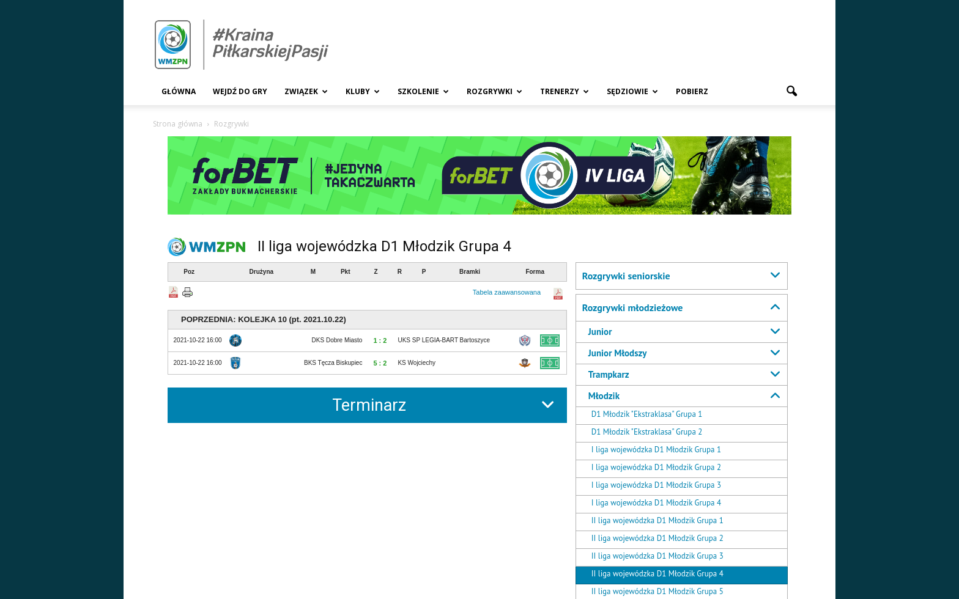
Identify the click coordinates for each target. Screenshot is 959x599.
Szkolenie (423, 91)
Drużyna (261, 271)
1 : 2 (380, 340)
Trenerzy (564, 91)
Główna (178, 91)
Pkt (345, 271)
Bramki (469, 271)
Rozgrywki (494, 91)
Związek (306, 91)
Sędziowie (632, 91)
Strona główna (177, 124)
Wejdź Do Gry (240, 91)
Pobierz (692, 91)
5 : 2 (380, 363)
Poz (188, 271)
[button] (791, 91)
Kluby (363, 91)
